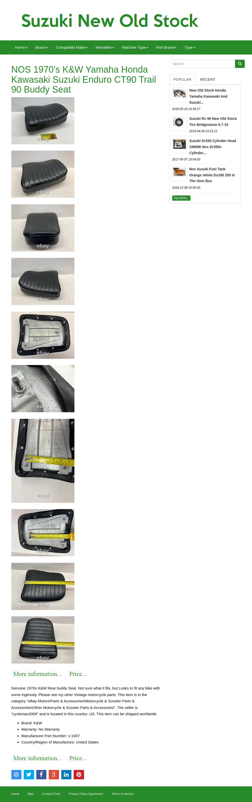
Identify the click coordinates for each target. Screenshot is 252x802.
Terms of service (122, 794)
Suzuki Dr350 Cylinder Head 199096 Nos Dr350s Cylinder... (212, 147)
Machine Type (135, 47)
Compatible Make (72, 47)
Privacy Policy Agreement (86, 794)
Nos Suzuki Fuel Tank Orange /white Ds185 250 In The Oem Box (212, 175)
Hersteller (105, 47)
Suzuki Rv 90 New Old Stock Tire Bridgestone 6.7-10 (213, 122)
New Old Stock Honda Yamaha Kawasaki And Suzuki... (208, 96)
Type (189, 47)
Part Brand (166, 47)
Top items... (181, 198)
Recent (208, 79)
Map (31, 794)
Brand (42, 47)
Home (21, 47)
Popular (182, 79)
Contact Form (51, 794)
